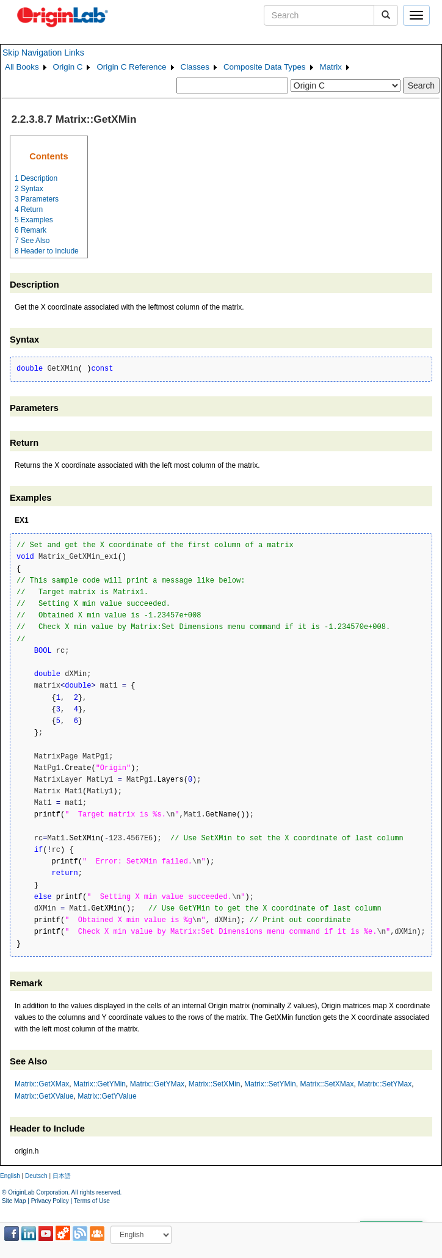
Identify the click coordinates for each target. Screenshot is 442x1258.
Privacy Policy (50, 1201)
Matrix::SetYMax (384, 1084)
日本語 (62, 1176)
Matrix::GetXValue (44, 1096)
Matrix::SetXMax (326, 1084)
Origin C (68, 66)
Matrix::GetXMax (42, 1084)
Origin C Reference (131, 66)
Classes (195, 66)
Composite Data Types (264, 66)
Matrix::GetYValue (107, 1096)
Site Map (14, 1201)
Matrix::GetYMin (99, 1084)
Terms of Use (92, 1201)
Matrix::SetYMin (270, 1084)
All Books (22, 66)
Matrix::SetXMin (215, 1084)
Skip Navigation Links (43, 52)
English (10, 1176)
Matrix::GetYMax (157, 1084)
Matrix (331, 66)
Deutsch (36, 1176)
